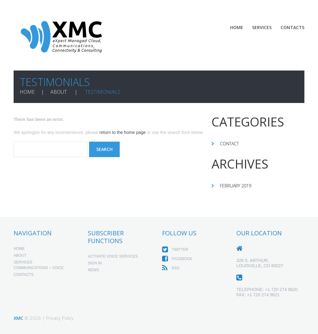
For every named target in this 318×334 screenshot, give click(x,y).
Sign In (95, 263)
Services (262, 27)
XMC (18, 318)
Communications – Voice (39, 268)
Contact (229, 144)
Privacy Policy (60, 318)
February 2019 (235, 186)
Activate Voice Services (113, 256)
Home (236, 27)
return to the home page (123, 132)
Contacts (292, 27)
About (58, 91)
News (93, 270)
